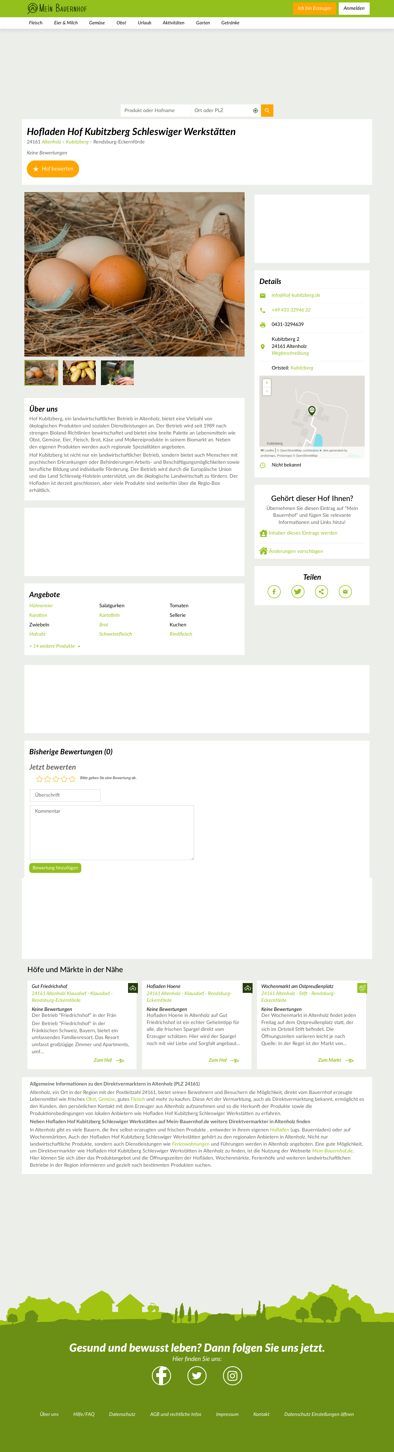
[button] (312, 411)
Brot (103, 625)
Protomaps (284, 455)
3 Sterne (55, 779)
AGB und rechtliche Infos (175, 1414)
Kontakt (261, 1414)
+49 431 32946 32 (291, 310)
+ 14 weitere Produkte (55, 646)
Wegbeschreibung (290, 353)
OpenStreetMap (306, 455)
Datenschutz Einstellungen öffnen (319, 1414)
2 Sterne (47, 779)
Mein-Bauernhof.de (332, 1151)
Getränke (230, 22)
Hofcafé (37, 634)
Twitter (197, 1375)
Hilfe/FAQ (83, 1414)
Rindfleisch (181, 634)
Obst (121, 22)
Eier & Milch (66, 22)
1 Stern (39, 779)
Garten (203, 22)
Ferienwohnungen (191, 1144)
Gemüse (97, 22)
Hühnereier (41, 605)
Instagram (232, 1375)
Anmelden (354, 8)
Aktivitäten (173, 22)
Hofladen (279, 1130)
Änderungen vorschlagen (296, 551)
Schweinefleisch (115, 634)
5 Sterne (72, 779)
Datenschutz (122, 1414)
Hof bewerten (53, 169)
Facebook (161, 1375)
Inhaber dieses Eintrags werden (303, 533)
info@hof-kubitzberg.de (296, 295)
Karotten (38, 615)
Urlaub (144, 22)
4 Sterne (64, 779)
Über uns (49, 1414)
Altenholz (51, 142)
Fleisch (35, 22)
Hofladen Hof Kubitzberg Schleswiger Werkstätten (131, 132)
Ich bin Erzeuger (314, 8)
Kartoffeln (109, 615)
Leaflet (267, 450)
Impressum (227, 1414)
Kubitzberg (77, 142)
